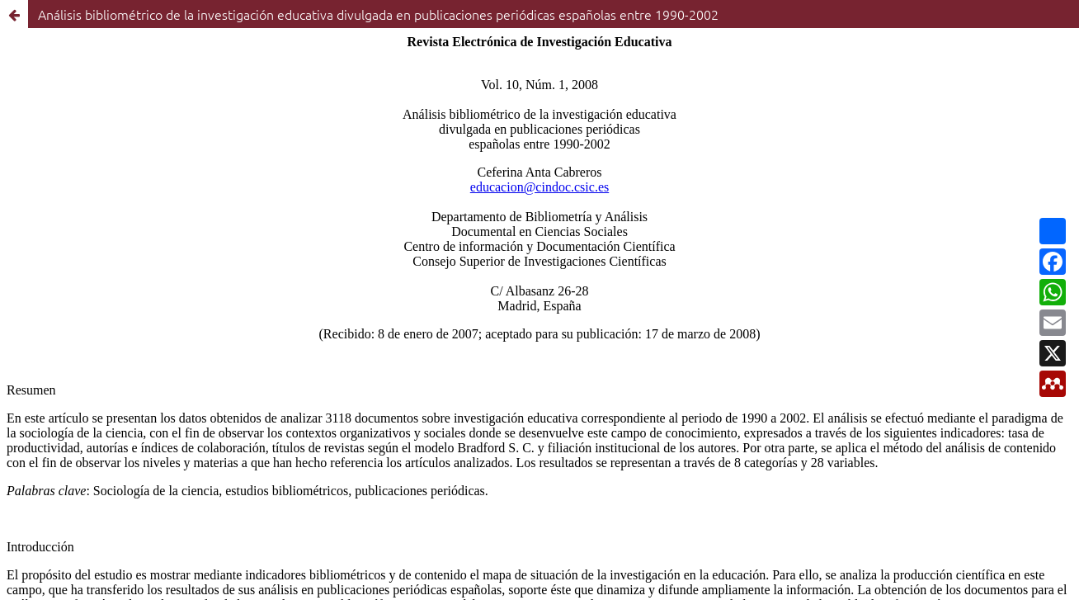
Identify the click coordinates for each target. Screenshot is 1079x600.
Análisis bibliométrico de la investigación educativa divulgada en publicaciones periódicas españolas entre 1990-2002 (378, 14)
